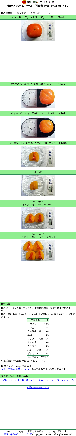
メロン (33, 380)
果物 (5, 380)
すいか (12, 380)
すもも (65, 380)
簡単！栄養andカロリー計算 (15, 369)
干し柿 (20, 380)
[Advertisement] (38, 61)
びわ (58, 380)
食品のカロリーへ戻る (38, 387)
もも (40, 380)
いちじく (49, 380)
